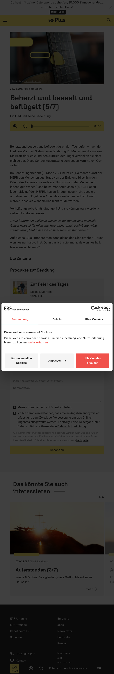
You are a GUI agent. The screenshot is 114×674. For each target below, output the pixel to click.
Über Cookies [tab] (94, 319)
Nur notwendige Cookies (21, 360)
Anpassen (57, 360)
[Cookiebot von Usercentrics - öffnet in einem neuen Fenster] (94, 308)
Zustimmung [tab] (20, 319)
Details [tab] (57, 319)
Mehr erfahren (38, 342)
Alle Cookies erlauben (92, 360)
